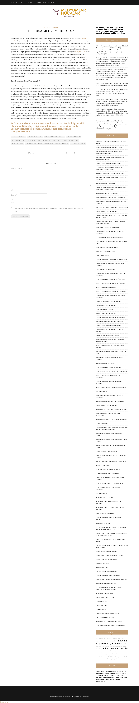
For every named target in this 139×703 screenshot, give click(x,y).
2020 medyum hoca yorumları (104, 638)
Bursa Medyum (101, 609)
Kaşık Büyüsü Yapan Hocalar (106, 269)
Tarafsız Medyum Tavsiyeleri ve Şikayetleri (111, 259)
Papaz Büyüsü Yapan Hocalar (106, 305)
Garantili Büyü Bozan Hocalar (106, 287)
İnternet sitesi (13, 201)
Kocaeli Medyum (101, 605)
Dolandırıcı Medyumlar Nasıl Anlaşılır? (109, 321)
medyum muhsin (31, 143)
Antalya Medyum (106, 83)
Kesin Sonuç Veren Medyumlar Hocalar (110, 555)
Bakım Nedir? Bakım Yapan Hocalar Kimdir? (111, 579)
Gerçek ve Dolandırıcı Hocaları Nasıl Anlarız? (112, 419)
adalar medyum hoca (119, 655)
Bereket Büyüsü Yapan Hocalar (107, 559)
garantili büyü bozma (35, 137)
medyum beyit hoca (34, 140)
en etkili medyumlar (18, 137)
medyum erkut (62, 140)
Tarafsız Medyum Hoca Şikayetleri (108, 575)
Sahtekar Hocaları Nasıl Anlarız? (107, 335)
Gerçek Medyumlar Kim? (104, 593)
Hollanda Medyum (102, 567)
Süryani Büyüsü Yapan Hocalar (106, 211)
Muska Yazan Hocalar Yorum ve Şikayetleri (111, 291)
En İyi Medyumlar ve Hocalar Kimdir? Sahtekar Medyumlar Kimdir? (109, 588)
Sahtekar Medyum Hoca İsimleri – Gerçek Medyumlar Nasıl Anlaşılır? (111, 188)
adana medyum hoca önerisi (117, 651)
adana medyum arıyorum (113, 653)
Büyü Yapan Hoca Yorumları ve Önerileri (110, 279)
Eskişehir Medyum (102, 563)
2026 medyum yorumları (117, 657)
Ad (12, 190)
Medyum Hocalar (51, 27)
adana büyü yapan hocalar (113, 659)
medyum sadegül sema (45, 143)
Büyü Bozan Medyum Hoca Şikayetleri (109, 483)
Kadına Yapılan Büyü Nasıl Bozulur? (108, 163)
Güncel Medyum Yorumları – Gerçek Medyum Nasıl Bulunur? (109, 152)
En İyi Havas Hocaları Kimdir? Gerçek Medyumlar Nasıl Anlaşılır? (109, 168)
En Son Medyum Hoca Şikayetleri (107, 473)
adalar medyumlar (101, 653)
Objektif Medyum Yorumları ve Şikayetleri (111, 461)
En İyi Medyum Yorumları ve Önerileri (109, 237)
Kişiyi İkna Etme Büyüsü (104, 309)
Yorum (31, 153)
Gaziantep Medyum (102, 465)
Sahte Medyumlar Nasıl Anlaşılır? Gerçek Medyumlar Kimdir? (111, 71)
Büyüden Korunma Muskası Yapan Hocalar (111, 625)
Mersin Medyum (101, 391)
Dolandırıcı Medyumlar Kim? (106, 583)
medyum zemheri (112, 641)
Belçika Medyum (101, 493)
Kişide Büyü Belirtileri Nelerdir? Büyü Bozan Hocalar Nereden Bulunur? (111, 428)
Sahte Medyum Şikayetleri (105, 513)
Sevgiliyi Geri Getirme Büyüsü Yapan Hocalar (112, 207)
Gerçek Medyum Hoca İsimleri (106, 193)
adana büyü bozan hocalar (103, 657)
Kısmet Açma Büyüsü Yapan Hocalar (108, 301)
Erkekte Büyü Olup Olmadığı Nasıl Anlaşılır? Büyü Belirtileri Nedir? (111, 534)
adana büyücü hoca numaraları (110, 646)
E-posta (14, 195)
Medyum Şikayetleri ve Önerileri (107, 247)
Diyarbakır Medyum (103, 523)
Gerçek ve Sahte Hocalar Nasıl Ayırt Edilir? (111, 409)
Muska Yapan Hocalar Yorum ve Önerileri (110, 283)
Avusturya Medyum (102, 255)
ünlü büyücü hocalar (78, 143)
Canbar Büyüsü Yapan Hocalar (106, 451)
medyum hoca (80, 52)
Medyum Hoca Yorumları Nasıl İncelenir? (110, 197)
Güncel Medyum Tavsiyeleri (105, 183)
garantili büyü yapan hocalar (54, 137)
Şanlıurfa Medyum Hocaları (105, 597)
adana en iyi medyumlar (106, 655)
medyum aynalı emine (19, 140)
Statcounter (4, 702)
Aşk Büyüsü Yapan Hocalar (105, 617)
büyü (43, 86)
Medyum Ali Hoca (76, 696)
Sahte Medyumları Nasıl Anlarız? (107, 613)
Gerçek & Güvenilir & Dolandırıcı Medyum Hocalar (33, 2)
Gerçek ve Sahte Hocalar (105, 497)
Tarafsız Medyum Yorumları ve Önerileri (110, 317)
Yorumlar (86, 696)
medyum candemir (49, 140)
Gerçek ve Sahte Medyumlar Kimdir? (114, 46)
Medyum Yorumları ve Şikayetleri (107, 227)
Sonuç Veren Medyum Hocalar (106, 551)
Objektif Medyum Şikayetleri (106, 313)
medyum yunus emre (62, 143)
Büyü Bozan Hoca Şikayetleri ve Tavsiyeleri (111, 371)
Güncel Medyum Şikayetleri (105, 363)
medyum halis (73, 140)
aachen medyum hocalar (114, 648)
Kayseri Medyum (102, 423)
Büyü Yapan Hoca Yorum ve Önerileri (109, 367)
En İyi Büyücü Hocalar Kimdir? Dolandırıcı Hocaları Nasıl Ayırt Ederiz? (111, 528)
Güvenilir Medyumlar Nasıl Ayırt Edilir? (110, 173)
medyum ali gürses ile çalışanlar (111, 642)
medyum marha (116, 638)
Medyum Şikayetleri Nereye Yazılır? (108, 469)
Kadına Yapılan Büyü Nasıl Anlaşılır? (108, 325)
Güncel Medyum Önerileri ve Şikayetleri (110, 401)
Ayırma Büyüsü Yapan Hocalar (106, 571)
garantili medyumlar (74, 137)
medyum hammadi (17, 143)
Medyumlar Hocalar (56, 696)
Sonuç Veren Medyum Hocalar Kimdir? (109, 147)
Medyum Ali (66, 696)
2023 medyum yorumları (102, 651)
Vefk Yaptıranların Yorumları (106, 251)
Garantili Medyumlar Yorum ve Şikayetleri (111, 387)
